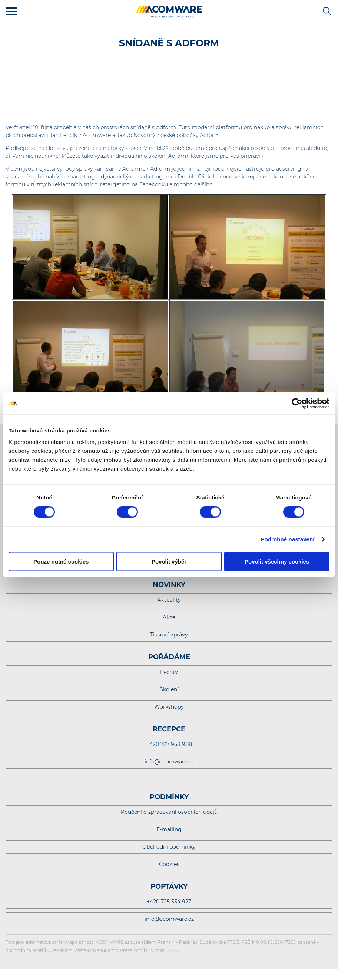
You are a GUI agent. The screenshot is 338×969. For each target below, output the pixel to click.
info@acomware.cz (169, 761)
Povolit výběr (169, 561)
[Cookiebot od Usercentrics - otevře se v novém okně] (297, 403)
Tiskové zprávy (169, 634)
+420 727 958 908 (169, 744)
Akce (169, 617)
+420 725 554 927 (169, 901)
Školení (169, 689)
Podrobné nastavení (287, 539)
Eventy (169, 672)
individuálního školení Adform (149, 156)
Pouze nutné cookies (61, 561)
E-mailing (169, 829)
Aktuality (169, 600)
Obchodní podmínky (169, 846)
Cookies (169, 864)
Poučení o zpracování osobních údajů (169, 812)
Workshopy (169, 707)
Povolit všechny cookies (277, 561)
